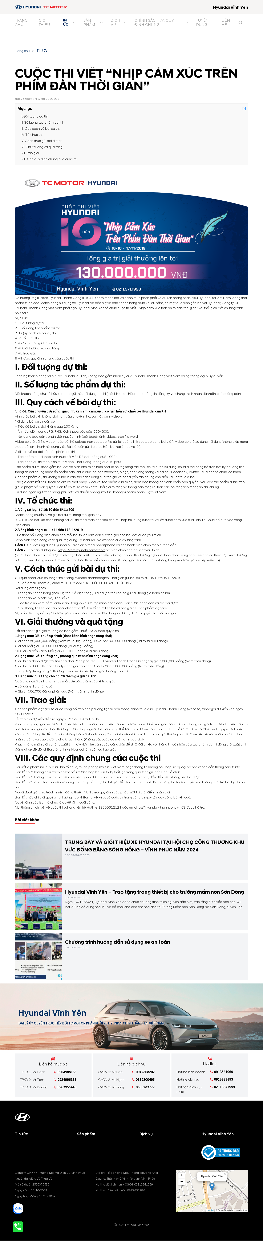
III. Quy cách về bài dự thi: (40, 129)
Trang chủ (22, 51)
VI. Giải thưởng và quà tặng (41, 147)
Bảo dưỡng (147, 1143)
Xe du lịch (84, 1143)
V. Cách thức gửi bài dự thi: (41, 141)
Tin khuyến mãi (26, 1148)
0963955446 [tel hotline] (66, 1087)
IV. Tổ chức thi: (32, 135)
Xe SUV (82, 1148)
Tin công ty (23, 1143)
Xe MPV (83, 1153)
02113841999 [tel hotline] (224, 1087)
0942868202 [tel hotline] (145, 1072)
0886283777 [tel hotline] (145, 1087)
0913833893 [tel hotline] (223, 1079)
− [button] (181, 1187)
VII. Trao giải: (30, 153)
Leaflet (210, 1215)
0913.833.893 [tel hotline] (136, 1195)
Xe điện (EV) (86, 1158)
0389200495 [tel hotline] (145, 1080)
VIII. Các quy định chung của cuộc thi (49, 159)
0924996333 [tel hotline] (66, 1080)
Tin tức (42, 51)
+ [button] (181, 1181)
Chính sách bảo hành (155, 1148)
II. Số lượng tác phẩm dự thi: (42, 122)
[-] (244, 109)
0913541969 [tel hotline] (223, 1072)
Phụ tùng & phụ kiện (154, 1153)
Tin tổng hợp (25, 1153)
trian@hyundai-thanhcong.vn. (87, 578)
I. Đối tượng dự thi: (34, 116)
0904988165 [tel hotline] (66, 1072)
